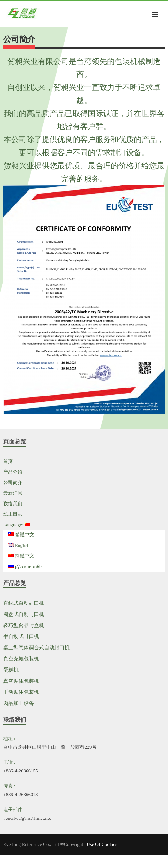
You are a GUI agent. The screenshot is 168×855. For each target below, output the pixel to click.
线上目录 (12, 514)
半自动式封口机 (21, 636)
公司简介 (12, 482)
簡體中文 (21, 555)
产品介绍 (12, 472)
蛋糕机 (11, 670)
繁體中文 (21, 534)
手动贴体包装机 (21, 692)
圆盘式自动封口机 (23, 614)
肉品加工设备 (18, 703)
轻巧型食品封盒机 (23, 625)
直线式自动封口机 (23, 603)
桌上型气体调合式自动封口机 (36, 647)
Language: (16, 524)
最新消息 (12, 493)
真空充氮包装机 (21, 658)
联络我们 (12, 503)
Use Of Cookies (102, 844)
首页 (8, 461)
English (19, 545)
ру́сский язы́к (25, 566)
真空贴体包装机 (21, 681)
